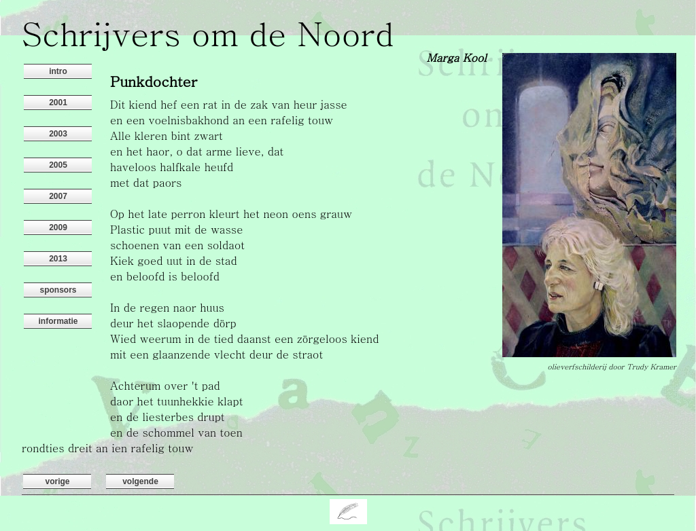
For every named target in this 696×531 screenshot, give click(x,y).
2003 (58, 134)
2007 (58, 196)
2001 (58, 102)
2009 (58, 227)
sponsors (57, 290)
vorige (57, 481)
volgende (140, 481)
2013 (58, 258)
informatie (57, 321)
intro (58, 71)
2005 (58, 165)
